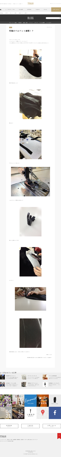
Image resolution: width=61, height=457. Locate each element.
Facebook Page (10, 441)
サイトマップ (54, 3)
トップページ (2, 439)
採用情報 (29, 9)
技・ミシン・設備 (13, 22)
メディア (36, 22)
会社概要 (21, 9)
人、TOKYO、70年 (10, 9)
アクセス (59, 3)
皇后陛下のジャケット (10, 375)
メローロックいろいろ (32, 375)
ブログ (25, 439)
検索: (45, 18)
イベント (31, 22)
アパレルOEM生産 (53, 375)
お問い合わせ (56, 9)
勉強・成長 (25, 22)
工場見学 (38, 9)
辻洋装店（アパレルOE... (11, 383)
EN (50, 3)
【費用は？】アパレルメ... (33, 383)
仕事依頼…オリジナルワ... (54, 383)
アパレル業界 (42, 22)
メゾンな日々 (48, 22)
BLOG (45, 9)
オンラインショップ (3, 441)
